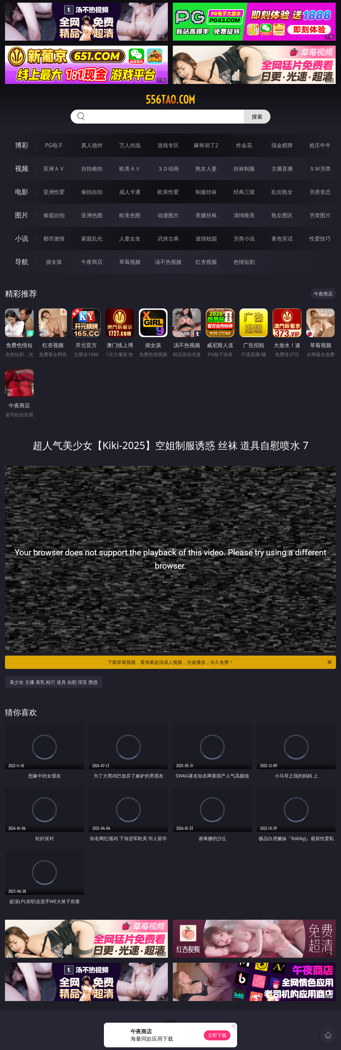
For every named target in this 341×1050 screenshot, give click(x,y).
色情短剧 (244, 261)
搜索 (257, 116)
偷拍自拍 (92, 192)
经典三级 (244, 192)
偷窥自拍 (54, 215)
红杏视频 (206, 261)
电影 (21, 191)
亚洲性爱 (54, 192)
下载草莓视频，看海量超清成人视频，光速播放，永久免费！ (220, 662)
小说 (21, 238)
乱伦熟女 (282, 192)
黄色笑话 (282, 238)
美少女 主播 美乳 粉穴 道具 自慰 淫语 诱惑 (53, 682)
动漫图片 (168, 215)
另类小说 (244, 238)
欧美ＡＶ (130, 168)
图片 (21, 215)
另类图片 (320, 215)
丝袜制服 (244, 168)
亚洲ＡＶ (54, 168)
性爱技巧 (320, 238)
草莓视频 (130, 261)
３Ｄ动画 (168, 168)
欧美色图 (130, 215)
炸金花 (244, 145)
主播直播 (282, 168)
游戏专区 (168, 145)
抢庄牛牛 (320, 145)
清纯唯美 (244, 215)
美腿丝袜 (206, 215)
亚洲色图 (92, 215)
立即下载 (217, 1035)
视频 (21, 168)
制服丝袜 (206, 192)
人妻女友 (130, 238)
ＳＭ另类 (320, 168)
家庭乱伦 (92, 238)
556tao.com (170, 99)
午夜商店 (92, 261)
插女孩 (54, 261)
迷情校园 (206, 238)
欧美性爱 (168, 192)
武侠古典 (168, 238)
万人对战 (130, 145)
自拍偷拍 (92, 168)
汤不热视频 (168, 261)
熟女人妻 (206, 168)
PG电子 (54, 145)
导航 (21, 261)
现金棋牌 (282, 145)
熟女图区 (282, 215)
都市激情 (54, 238)
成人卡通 (130, 192)
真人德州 (92, 145)
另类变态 (320, 192)
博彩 (21, 145)
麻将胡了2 (206, 145)
